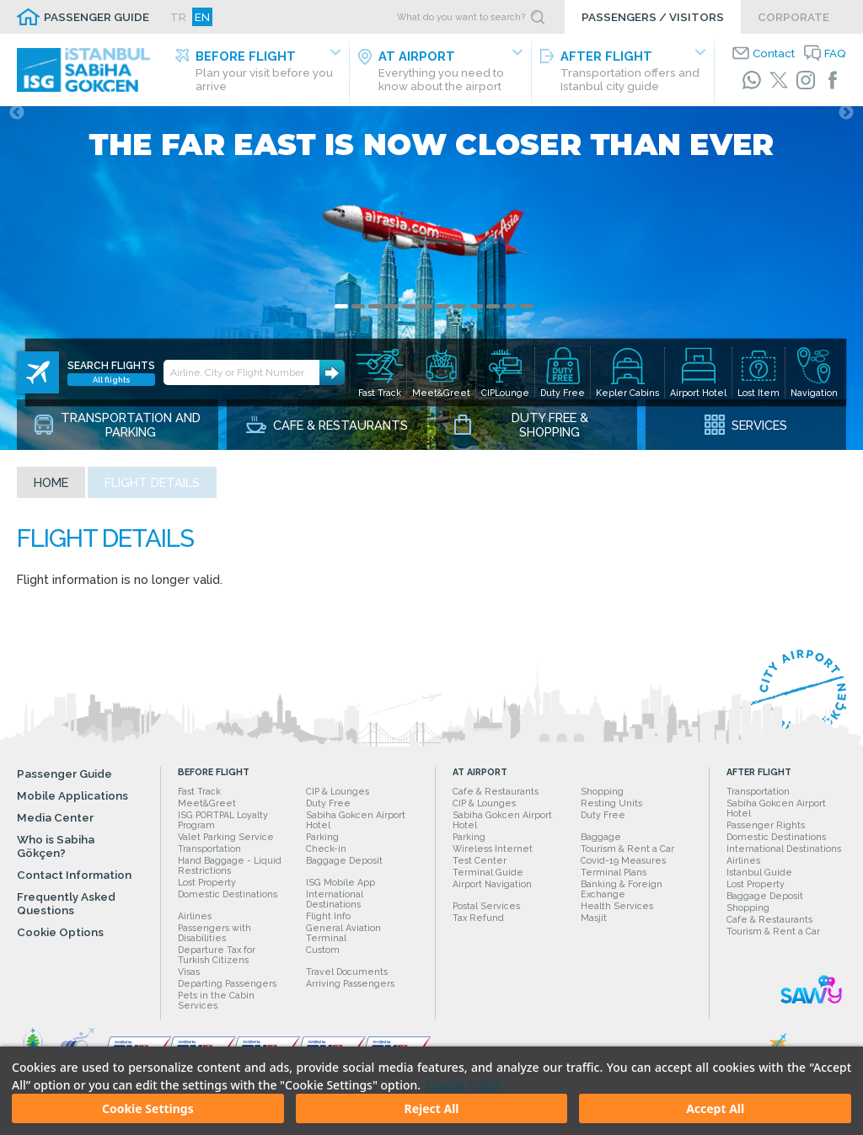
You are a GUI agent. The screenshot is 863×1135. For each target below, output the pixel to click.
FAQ (835, 53)
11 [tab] (510, 316)
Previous (16, 123)
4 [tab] (392, 316)
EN (202, 17)
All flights (112, 366)
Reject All (431, 1108)
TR (178, 17)
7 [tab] (442, 316)
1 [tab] (341, 316)
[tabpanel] (431, 283)
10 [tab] (493, 316)
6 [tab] (425, 316)
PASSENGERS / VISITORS (653, 17)
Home (51, 492)
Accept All (715, 1108)
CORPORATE (793, 17)
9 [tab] (476, 316)
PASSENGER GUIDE (96, 17)
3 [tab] (375, 316)
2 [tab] (358, 316)
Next (846, 123)
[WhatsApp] (751, 80)
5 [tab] (408, 316)
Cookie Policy (463, 1085)
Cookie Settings (148, 1108)
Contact (774, 53)
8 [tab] (459, 316)
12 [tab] (526, 316)
